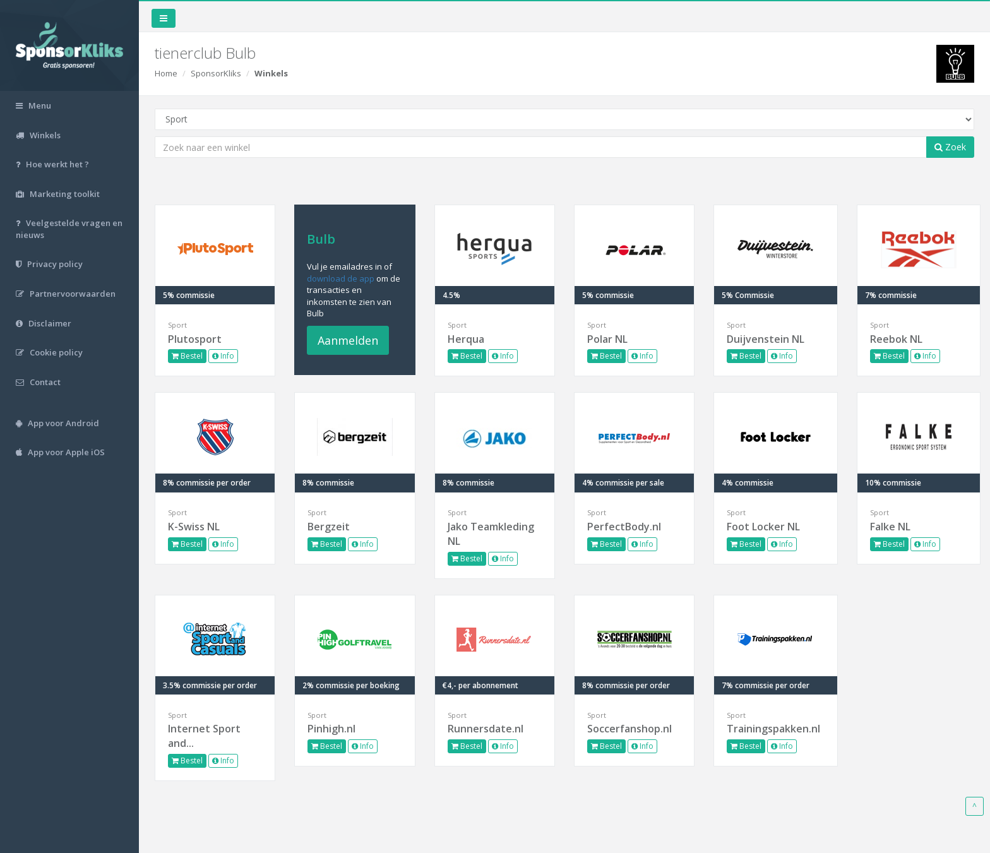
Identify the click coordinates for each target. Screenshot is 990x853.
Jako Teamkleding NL (491, 534)
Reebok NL (896, 339)
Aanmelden (348, 340)
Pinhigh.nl (331, 729)
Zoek (950, 147)
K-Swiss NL (194, 527)
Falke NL (890, 527)
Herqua (466, 339)
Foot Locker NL (763, 527)
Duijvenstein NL (765, 339)
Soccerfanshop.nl (629, 729)
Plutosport (195, 339)
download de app (340, 278)
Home (166, 73)
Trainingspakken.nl (773, 729)
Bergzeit (328, 527)
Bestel (187, 355)
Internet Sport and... (204, 736)
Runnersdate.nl (485, 729)
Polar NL (607, 339)
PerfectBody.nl (624, 527)
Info (223, 355)
